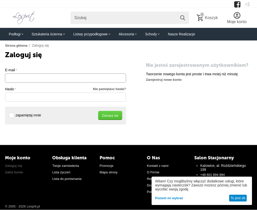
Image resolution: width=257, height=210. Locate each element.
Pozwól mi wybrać (169, 198)
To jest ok (237, 198)
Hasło (9, 89)
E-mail (10, 70)
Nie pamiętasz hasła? (109, 89)
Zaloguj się (13, 166)
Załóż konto (14, 172)
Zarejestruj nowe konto (163, 80)
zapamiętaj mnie (25, 115)
